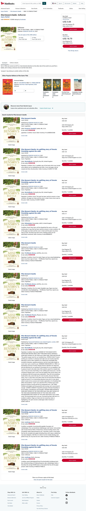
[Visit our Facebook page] (67, 495)
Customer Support (55, 497)
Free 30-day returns (73, 50)
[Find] (44, 3)
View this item (66, 19)
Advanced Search (5, 8)
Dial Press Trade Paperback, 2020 (28, 84)
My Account (67, 3)
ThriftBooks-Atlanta (30, 253)
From (24, 38)
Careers (38, 500)
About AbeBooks (40, 495)
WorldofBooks (29, 161)
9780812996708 (35, 82)
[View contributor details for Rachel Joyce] (5, 17)
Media (38, 497)
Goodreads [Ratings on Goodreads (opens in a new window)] (23, 19)
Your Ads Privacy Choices (42, 508)
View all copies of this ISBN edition (27, 34)
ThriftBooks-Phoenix (30, 315)
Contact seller (24, 135)
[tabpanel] (30, 68)
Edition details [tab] (14, 63)
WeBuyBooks (28, 223)
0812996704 (22, 82)
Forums (38, 503)
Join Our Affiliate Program (28, 497)
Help (82, 3)
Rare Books (34, 8)
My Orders (10, 503)
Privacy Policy (40, 505)
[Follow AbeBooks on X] (67, 499)
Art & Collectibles (47, 8)
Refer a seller (25, 503)
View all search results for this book (43, 479)
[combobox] (31, 3)
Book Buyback (25, 500)
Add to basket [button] (73, 29)
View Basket (10, 505)
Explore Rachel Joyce (46, 108)
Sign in (60, 3)
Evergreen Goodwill (30, 128)
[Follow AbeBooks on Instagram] (67, 503)
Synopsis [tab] (4, 63)
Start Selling (82, 8)
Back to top (43, 487)
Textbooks (60, 8)
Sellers (71, 8)
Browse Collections (21, 8)
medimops (28, 422)
